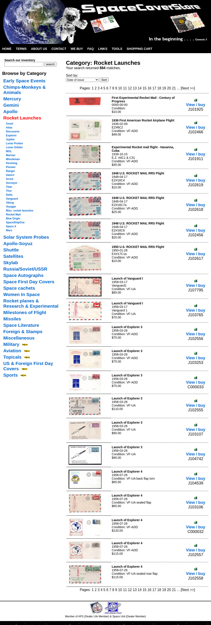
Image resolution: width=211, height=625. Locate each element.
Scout (9, 179)
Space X (11, 226)
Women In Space (21, 294)
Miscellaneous (19, 337)
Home (6, 49)
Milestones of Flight (24, 312)
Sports (10, 375)
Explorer (11, 135)
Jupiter (10, 139)
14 (140, 88)
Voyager (11, 206)
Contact (58, 49)
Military (11, 344)
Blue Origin (13, 218)
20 (169, 88)
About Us (39, 49)
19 (164, 88)
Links (102, 49)
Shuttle (11, 249)
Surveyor (11, 182)
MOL (9, 151)
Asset (9, 123)
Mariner (10, 155)
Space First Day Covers (28, 281)
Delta (9, 194)
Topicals (12, 356)
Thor (9, 190)
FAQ (90, 49)
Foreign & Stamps (22, 331)
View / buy (195, 102)
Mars (9, 230)
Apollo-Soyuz (18, 243)
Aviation (12, 350)
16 (149, 88)
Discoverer (13, 131)
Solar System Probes (26, 237)
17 (154, 88)
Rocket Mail (13, 214)
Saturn (10, 175)
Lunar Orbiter (14, 147)
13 (135, 88)
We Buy (77, 49)
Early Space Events (24, 80)
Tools (117, 49)
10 (120, 88)
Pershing (11, 163)
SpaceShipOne (15, 222)
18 (159, 88)
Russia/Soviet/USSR (25, 268)
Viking (10, 202)
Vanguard (12, 198)
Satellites (13, 256)
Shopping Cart (139, 49)
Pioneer (11, 167)
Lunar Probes (14, 143)
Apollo (10, 111)
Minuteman (13, 159)
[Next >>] (188, 88)
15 (145, 88)
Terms (21, 49)
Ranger (10, 171)
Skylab (10, 262)
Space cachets (19, 288)
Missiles (12, 318)
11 (125, 88)
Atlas (9, 127)
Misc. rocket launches (19, 210)
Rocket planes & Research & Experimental (30, 303)
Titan (9, 186)
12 (130, 88)
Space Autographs (23, 275)
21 (174, 88)
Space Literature (21, 325)
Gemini (11, 105)
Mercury (12, 98)
